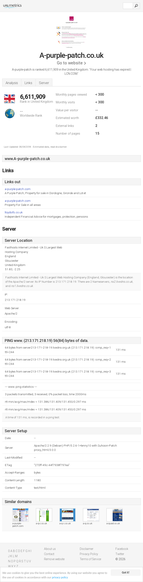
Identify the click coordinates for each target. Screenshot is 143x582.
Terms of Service (90, 559)
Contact (49, 554)
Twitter (119, 554)
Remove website (54, 559)
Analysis (12, 83)
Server (44, 83)
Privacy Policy (89, 554)
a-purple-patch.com (18, 189)
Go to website (70, 63)
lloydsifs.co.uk (14, 212)
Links (28, 83)
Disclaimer (86, 549)
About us (50, 549)
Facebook (121, 549)
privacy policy (60, 577)
